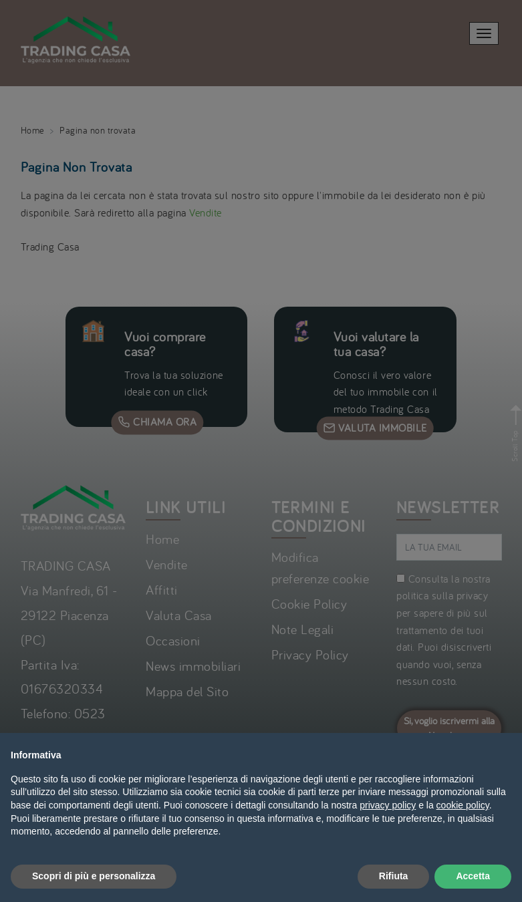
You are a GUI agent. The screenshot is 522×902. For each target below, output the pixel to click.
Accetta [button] (473, 876)
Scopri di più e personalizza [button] (93, 876)
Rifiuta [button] (393, 876)
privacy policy (388, 805)
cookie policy (462, 805)
